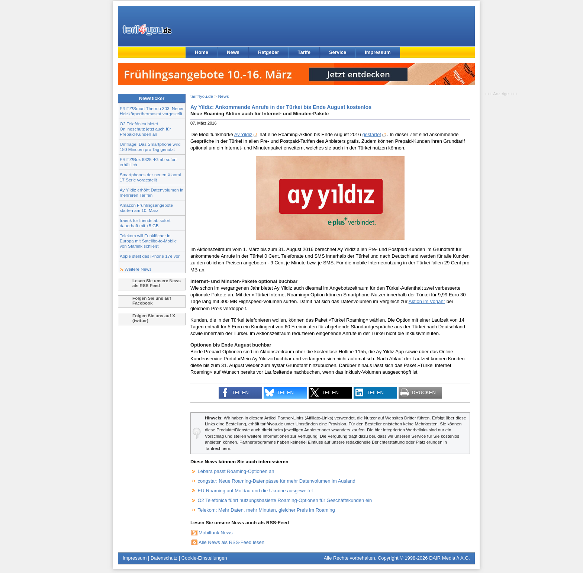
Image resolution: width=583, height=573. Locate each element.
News (233, 52)
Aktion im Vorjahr (427, 301)
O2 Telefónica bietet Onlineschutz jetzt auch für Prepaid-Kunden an (145, 128)
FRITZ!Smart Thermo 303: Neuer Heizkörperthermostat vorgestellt (152, 111)
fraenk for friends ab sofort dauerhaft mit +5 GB (145, 223)
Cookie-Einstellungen (204, 558)
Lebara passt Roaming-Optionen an (236, 471)
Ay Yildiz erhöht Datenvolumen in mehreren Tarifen (151, 192)
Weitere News (138, 269)
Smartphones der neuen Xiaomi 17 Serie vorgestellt (150, 177)
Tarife (303, 52)
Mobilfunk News (216, 532)
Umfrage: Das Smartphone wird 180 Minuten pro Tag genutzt (150, 147)
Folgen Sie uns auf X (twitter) (153, 318)
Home (201, 52)
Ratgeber (268, 52)
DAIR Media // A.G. (449, 558)
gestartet (371, 134)
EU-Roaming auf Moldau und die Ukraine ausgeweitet (255, 490)
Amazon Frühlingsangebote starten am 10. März (146, 208)
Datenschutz (164, 558)
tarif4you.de (201, 96)
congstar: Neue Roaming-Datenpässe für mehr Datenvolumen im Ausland (276, 481)
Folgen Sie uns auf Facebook (151, 300)
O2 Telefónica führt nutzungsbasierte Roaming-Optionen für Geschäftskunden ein (285, 500)
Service (337, 52)
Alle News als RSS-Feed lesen (231, 542)
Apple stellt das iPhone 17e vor (150, 256)
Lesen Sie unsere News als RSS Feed (156, 283)
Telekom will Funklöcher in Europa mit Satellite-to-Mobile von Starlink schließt (148, 240)
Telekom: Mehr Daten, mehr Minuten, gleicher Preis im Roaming (266, 510)
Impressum (377, 52)
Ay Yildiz (243, 134)
